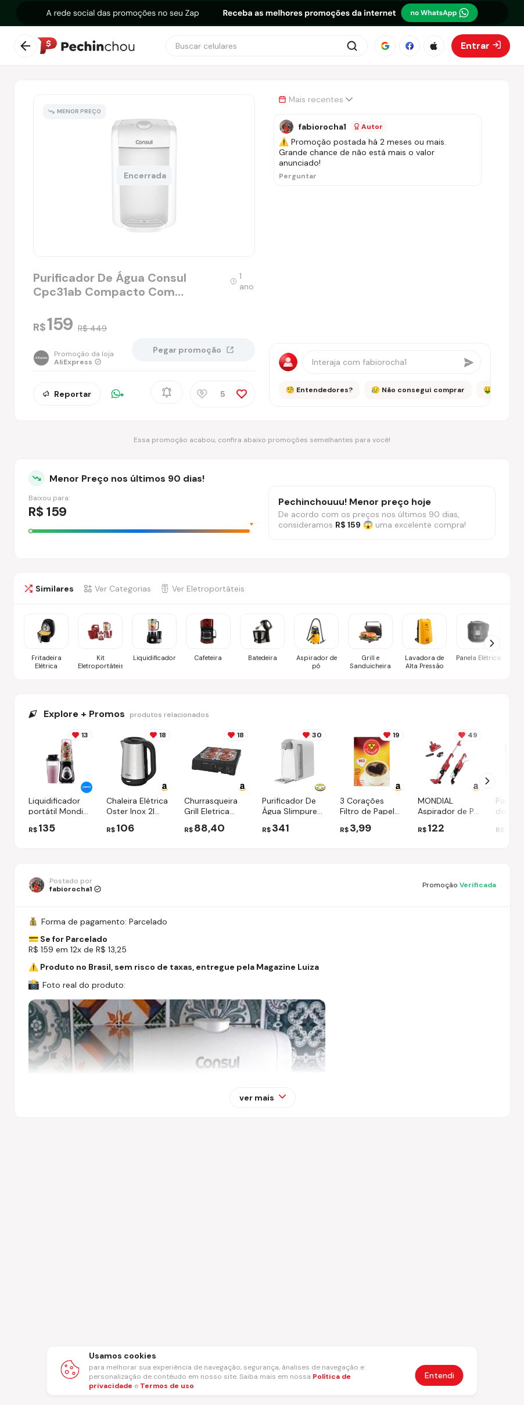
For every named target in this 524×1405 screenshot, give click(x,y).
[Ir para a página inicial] (86, 45)
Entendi (439, 1375)
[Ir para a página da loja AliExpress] (73, 360)
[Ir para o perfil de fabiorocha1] (64, 885)
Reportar (67, 394)
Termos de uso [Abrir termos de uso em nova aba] (167, 1385)
